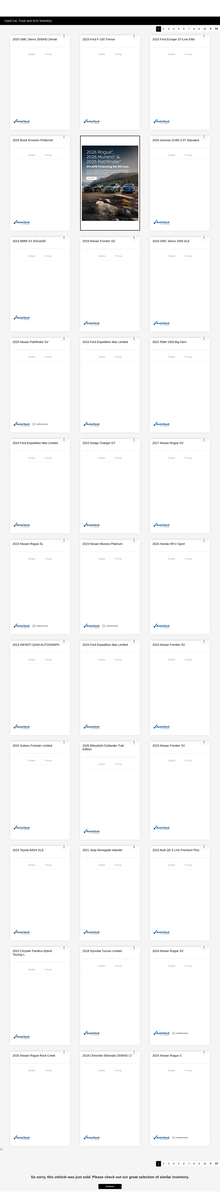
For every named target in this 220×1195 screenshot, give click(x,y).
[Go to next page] (210, 29)
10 (204, 29)
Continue (110, 1186)
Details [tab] (31, 54)
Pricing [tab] (48, 54)
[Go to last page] (216, 29)
